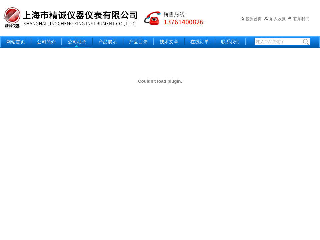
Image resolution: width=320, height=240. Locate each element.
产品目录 (138, 41)
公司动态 (77, 41)
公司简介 (46, 41)
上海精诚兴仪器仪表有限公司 (108, 17)
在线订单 (199, 41)
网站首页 (15, 41)
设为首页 (251, 19)
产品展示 (107, 41)
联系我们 (298, 19)
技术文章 (169, 41)
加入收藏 (275, 19)
